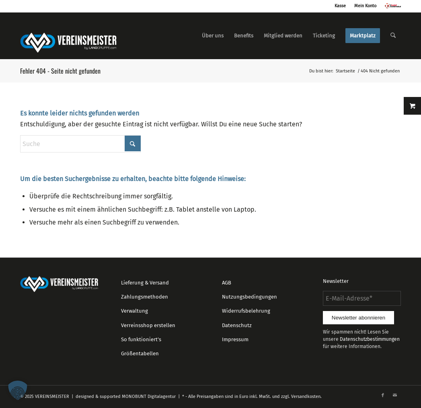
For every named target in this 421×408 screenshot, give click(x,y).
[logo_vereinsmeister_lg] (68, 35)
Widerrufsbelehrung (246, 311)
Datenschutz (237, 325)
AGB (226, 283)
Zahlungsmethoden (144, 297)
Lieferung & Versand (145, 283)
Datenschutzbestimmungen (370, 339)
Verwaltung (134, 311)
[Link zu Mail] (395, 395)
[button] (17, 390)
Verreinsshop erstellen (148, 325)
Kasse (340, 5)
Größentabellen (140, 353)
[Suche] (393, 35)
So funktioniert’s (141, 339)
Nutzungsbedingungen (249, 297)
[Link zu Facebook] (383, 395)
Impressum (235, 339)
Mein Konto (365, 5)
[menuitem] (213, 35)
